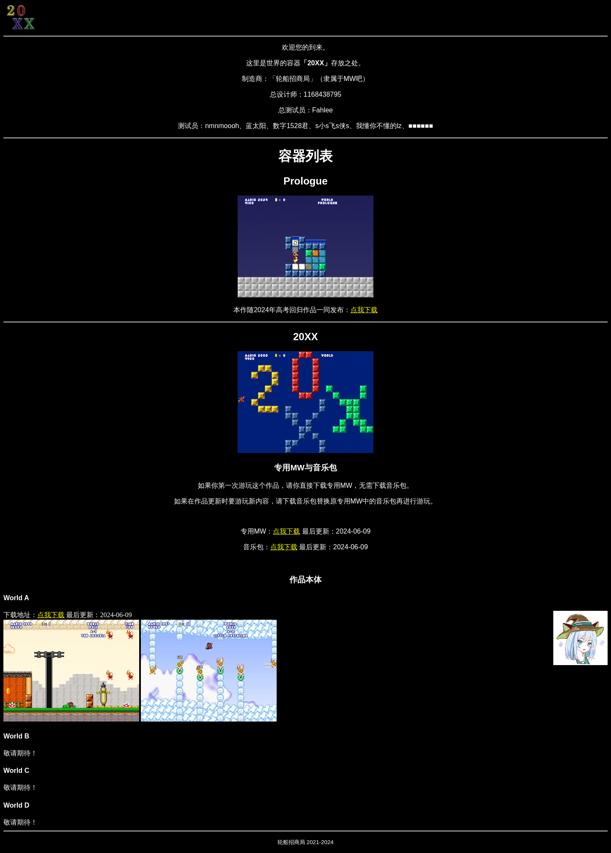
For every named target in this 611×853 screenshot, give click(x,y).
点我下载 (364, 309)
